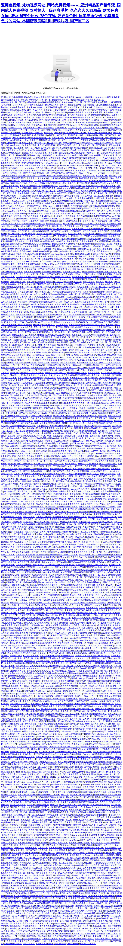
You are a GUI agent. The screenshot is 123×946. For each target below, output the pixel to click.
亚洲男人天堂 (46, 264)
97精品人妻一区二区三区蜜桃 (85, 307)
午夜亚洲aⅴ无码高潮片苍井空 (59, 742)
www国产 (55, 251)
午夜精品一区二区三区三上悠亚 (71, 608)
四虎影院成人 (99, 138)
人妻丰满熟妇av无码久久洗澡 (38, 357)
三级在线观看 (70, 216)
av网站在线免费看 (107, 160)
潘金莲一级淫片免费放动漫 (36, 385)
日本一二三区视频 (103, 426)
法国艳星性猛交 (105, 701)
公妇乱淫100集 (14, 494)
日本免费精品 (44, 431)
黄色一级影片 (20, 274)
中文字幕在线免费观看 (24, 320)
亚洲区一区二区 (105, 683)
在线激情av (64, 567)
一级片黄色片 (89, 557)
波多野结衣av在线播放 (77, 633)
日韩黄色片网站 (76, 843)
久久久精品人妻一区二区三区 (43, 191)
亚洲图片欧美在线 (56, 198)
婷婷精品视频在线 (57, 537)
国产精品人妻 (24, 307)
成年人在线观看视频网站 (58, 646)
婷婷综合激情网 (47, 552)
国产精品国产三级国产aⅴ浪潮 (106, 322)
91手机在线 (42, 256)
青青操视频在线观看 (94, 112)
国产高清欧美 (33, 239)
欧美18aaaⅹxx (110, 315)
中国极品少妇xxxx (15, 661)
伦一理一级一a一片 (16, 918)
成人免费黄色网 (96, 385)
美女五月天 (60, 615)
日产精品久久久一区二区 (66, 368)
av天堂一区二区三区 (65, 302)
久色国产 (35, 860)
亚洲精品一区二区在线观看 (44, 123)
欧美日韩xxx (58, 865)
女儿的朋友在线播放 (93, 115)
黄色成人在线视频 (56, 736)
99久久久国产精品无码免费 (20, 112)
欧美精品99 (66, 936)
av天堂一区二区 (87, 709)
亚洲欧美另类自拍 (18, 671)
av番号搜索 (53, 822)
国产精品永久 (72, 173)
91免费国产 (37, 901)
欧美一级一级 (62, 246)
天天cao (9, 896)
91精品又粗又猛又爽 (48, 762)
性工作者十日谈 (111, 671)
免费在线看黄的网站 (50, 906)
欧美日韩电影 (56, 691)
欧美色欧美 (83, 661)
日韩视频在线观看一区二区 (93, 688)
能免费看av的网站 (50, 186)
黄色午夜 (31, 340)
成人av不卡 (22, 150)
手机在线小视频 (89, 734)
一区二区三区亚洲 (18, 201)
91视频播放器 (89, 234)
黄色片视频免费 (52, 105)
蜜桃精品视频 (87, 886)
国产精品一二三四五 (13, 517)
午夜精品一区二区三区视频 (81, 168)
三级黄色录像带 (87, 241)
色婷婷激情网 (77, 739)
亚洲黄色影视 (20, 779)
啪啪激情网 (96, 784)
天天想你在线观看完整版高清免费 (94, 355)
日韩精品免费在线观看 (68, 507)
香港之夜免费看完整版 (27, 795)
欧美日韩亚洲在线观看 (20, 191)
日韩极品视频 (60, 512)
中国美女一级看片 (78, 408)
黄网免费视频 (31, 724)
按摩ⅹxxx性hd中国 (80, 365)
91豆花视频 (77, 787)
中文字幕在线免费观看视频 (33, 163)
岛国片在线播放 (78, 443)
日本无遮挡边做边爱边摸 (35, 395)
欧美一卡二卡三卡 (109, 289)
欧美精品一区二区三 (21, 499)
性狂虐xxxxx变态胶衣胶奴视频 (82, 562)
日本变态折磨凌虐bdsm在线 (58, 838)
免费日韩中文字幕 (90, 261)
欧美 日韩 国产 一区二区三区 (26, 509)
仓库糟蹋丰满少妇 (9, 817)
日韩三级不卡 (58, 138)
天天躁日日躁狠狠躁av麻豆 (67, 254)
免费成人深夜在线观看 (107, 272)
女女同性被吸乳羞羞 (17, 683)
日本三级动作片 (107, 757)
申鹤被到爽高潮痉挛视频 (50, 102)
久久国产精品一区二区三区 (92, 196)
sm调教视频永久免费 (69, 522)
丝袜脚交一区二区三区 (19, 130)
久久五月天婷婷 (19, 256)
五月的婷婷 (103, 431)
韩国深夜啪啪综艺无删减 (58, 438)
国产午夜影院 (46, 239)
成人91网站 (83, 368)
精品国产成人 (110, 411)
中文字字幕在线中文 (66, 123)
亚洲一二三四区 (52, 651)
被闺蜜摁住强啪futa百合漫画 (108, 913)
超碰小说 (53, 405)
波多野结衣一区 (75, 347)
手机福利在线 (69, 130)
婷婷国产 (79, 327)
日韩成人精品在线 (69, 150)
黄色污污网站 (104, 231)
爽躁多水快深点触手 (31, 337)
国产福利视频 (99, 330)
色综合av (26, 365)
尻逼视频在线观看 (109, 769)
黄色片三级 (67, 400)
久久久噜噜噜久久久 (35, 507)
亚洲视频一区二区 (105, 585)
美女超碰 (104, 901)
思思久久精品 (37, 721)
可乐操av (110, 325)
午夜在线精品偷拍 (77, 383)
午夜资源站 (56, 501)
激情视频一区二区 (110, 375)
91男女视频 (107, 428)
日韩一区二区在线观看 (36, 815)
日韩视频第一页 (13, 580)
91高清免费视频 (25, 229)
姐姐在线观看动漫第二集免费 (22, 560)
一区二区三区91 (58, 481)
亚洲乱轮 (92, 370)
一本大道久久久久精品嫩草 (27, 264)
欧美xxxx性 (104, 261)
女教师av (12, 572)
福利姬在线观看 (93, 587)
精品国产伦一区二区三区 (56, 135)
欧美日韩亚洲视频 (81, 451)
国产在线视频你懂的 (110, 438)
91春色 (52, 340)
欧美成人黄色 (7, 779)
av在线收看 (6, 269)
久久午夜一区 (43, 446)
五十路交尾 (9, 529)
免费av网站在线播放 (22, 171)
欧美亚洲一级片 (77, 438)
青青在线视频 (115, 716)
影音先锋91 (115, 830)
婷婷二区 (10, 206)
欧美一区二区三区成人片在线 (22, 501)
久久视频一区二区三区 (108, 309)
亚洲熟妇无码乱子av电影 (101, 254)
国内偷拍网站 (66, 870)
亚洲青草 (84, 418)
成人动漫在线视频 (27, 418)
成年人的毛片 (101, 628)
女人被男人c (16, 939)
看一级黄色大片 (24, 575)
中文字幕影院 (76, 494)
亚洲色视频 (112, 668)
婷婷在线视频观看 (105, 370)
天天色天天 (41, 350)
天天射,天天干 (21, 206)
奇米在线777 (74, 140)
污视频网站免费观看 (46, 724)
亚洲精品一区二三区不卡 (19, 231)
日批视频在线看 (50, 459)
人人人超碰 (77, 491)
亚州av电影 (19, 363)
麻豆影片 (95, 120)
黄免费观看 (11, 143)
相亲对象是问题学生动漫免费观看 (31, 827)
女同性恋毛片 (81, 370)
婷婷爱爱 (55, 363)
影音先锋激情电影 (108, 474)
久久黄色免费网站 (42, 623)
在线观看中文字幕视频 (94, 446)
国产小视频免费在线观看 (50, 120)
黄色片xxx (90, 441)
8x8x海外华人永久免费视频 (36, 855)
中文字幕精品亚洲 (86, 198)
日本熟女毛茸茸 (28, 486)
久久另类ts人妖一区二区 (100, 615)
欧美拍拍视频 (105, 284)
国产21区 (42, 759)
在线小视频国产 (19, 456)
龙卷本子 (110, 198)
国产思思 (87, 810)
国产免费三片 (18, 777)
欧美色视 (80, 239)
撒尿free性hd (43, 208)
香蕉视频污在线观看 (57, 153)
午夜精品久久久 (15, 128)
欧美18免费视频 (99, 183)
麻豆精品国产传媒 (111, 843)
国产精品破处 (73, 178)
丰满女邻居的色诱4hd (108, 532)
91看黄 (53, 380)
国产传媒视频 (93, 539)
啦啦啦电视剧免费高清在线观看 (94, 570)
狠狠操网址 (36, 562)
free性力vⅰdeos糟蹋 (25, 464)
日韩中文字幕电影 (105, 390)
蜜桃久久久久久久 (49, 562)
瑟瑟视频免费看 (49, 188)
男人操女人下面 (57, 464)
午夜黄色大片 (66, 726)
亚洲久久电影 (112, 934)
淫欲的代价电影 (20, 340)
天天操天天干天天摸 (19, 830)
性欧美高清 (56, 784)
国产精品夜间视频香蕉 (28, 643)
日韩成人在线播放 (44, 757)
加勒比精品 (74, 158)
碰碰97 (59, 557)
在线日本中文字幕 (29, 688)
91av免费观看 (102, 213)
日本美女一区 (56, 694)
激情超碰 (73, 211)
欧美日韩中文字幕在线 (25, 555)
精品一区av (116, 524)
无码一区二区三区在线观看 (32, 373)
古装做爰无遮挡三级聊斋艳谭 (30, 378)
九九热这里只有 (101, 398)
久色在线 (55, 605)
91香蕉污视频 (99, 592)
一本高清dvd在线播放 (42, 249)
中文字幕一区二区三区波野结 (78, 294)
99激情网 (14, 446)
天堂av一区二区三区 (54, 282)
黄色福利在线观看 (22, 466)
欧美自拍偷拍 (43, 630)
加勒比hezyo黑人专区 (51, 618)
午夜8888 (95, 757)
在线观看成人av (75, 234)
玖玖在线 (58, 143)
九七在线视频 (73, 944)
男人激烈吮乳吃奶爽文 (42, 117)
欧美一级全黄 (29, 812)
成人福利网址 (61, 304)
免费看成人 (101, 562)
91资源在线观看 (99, 347)
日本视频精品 (87, 107)
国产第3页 (44, 764)
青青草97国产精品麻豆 (42, 908)
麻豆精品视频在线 (31, 656)
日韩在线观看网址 (80, 312)
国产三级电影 (20, 726)
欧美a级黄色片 (48, 325)
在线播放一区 (71, 736)
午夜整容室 (9, 241)
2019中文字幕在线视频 (109, 860)
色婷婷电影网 (16, 236)
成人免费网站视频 (81, 413)
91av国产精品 (64, 911)
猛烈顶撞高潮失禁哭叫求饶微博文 (22, 178)
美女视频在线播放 (48, 408)
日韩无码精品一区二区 (103, 244)
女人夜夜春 (61, 560)
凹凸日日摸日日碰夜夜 (97, 891)
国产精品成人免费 (76, 499)
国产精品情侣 (71, 661)
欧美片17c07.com (25, 875)
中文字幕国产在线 (76, 724)
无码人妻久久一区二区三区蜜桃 (81, 496)
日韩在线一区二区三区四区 (98, 537)
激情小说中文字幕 (16, 380)
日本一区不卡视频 (29, 494)
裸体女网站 (43, 375)
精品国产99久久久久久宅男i (37, 453)
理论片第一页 (84, 352)
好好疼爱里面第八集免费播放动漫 (40, 241)
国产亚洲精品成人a (90, 421)
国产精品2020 (16, 656)
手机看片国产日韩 (53, 365)
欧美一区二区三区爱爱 (109, 342)
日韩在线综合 (42, 340)
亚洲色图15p (92, 206)
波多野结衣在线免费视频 (63, 148)
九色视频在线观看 (42, 196)
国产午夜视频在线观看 (11, 347)
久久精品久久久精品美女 (26, 277)
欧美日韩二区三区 (16, 168)
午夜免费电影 (27, 383)
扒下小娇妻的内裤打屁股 (78, 155)
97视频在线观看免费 (74, 585)
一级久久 (40, 923)
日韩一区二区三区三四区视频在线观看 (91, 102)
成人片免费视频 (90, 868)
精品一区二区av (86, 173)
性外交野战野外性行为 (89, 797)
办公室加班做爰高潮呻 (107, 466)
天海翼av (53, 208)
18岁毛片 (76, 625)
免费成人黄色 (115, 620)
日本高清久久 (67, 620)
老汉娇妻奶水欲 (57, 299)
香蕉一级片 (78, 426)
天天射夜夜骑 (36, 896)
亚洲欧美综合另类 (33, 259)
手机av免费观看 (43, 661)
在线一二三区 (49, 206)
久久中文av (115, 678)
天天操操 (50, 686)
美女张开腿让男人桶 (74, 269)
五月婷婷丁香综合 (109, 219)
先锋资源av (57, 249)
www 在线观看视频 (39, 158)
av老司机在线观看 (109, 544)
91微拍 (108, 196)
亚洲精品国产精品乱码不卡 (22, 135)
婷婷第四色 (61, 241)
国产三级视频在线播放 (68, 145)
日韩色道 (58, 337)
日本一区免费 (116, 486)
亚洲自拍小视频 (24, 125)
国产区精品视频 (49, 171)
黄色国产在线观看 (76, 115)
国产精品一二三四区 (69, 638)
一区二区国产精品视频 (29, 423)
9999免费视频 (95, 155)
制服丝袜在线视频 (30, 853)
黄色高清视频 (78, 279)
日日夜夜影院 (62, 688)
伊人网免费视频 (114, 277)
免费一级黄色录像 (57, 426)
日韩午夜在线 (93, 474)
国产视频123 (97, 229)
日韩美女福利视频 (61, 603)
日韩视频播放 (105, 206)
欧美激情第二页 (59, 757)
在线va (32, 400)
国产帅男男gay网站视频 (16, 694)
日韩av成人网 (48, 347)
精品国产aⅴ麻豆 (52, 714)
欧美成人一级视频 (12, 577)
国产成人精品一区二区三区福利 (94, 883)
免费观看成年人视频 (82, 400)
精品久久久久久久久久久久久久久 (65, 504)
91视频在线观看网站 (53, 130)
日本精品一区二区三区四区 (31, 600)
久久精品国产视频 (73, 421)
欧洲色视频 (61, 155)
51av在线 (22, 774)
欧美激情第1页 (22, 666)
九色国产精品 (85, 120)
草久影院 (75, 355)
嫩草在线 (22, 304)
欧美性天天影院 (89, 272)
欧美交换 (61, 269)
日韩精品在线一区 (29, 696)
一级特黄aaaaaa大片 (79, 181)
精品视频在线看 (43, 504)
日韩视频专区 (74, 267)
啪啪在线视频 (10, 421)
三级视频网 (26, 734)
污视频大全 (46, 244)
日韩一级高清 (92, 608)
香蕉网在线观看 (28, 448)
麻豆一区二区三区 (79, 931)
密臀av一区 (49, 332)
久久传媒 (37, 181)
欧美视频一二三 (53, 393)
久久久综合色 (58, 433)
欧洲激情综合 (51, 716)
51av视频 (25, 294)
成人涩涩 (28, 284)
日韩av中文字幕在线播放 (90, 219)
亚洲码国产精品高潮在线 (32, 577)
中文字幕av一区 (93, 153)
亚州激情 (84, 385)
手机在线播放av (61, 383)
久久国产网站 (61, 267)
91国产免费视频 (85, 486)
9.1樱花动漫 (99, 198)
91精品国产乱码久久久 (64, 259)
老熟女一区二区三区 (86, 256)
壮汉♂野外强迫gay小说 (62, 896)
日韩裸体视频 (20, 507)
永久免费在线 (75, 246)
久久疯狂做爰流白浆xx (76, 390)
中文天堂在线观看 (15, 628)
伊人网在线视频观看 (109, 491)
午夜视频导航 (18, 208)
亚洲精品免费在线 (105, 191)
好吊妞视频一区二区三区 (49, 795)
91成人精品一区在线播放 (12, 279)
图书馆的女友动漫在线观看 (100, 181)
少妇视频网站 (61, 110)
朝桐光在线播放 (106, 421)
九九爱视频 (22, 822)
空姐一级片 (64, 186)
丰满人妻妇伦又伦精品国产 (28, 880)
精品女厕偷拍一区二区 (41, 138)
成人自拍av (66, 365)
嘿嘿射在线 (81, 395)
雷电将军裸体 (44, 363)
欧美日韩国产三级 (47, 254)
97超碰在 (89, 297)
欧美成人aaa (37, 125)
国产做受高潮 (16, 701)
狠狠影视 (79, 769)
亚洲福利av (92, 646)
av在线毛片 (45, 858)
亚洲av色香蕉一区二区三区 (105, 504)
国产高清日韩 (24, 562)
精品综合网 (73, 671)
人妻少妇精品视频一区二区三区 (40, 678)
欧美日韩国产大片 (46, 193)
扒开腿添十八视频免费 (34, 335)
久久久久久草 (10, 219)
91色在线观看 (29, 944)
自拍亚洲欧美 (16, 140)
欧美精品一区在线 (78, 317)
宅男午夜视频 (63, 378)
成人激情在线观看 (29, 145)
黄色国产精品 (98, 759)
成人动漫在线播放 (51, 107)
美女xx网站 (92, 701)
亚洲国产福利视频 (24, 123)
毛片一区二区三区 (55, 759)
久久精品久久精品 (35, 456)
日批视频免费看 (63, 570)
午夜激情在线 (59, 527)
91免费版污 (17, 522)
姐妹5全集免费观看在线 (54, 600)
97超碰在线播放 (91, 135)
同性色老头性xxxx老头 (45, 168)
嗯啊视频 (40, 203)
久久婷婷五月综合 (106, 400)
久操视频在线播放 (50, 939)
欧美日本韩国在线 (105, 600)
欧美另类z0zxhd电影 (20, 585)
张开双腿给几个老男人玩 (68, 709)
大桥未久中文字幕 (35, 107)
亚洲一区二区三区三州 (73, 163)
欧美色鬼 (109, 282)
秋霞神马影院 (31, 380)
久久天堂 (30, 613)
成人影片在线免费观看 (76, 474)
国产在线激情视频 (9, 562)
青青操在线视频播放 (15, 259)
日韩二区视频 (79, 441)
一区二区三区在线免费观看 (25, 431)
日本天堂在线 (89, 176)
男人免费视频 (73, 241)
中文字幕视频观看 (64, 825)
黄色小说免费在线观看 (37, 150)
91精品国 (44, 413)
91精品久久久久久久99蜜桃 (67, 686)
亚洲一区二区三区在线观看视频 (60, 327)
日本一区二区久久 (35, 110)
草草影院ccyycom (34, 567)
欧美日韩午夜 (82, 529)
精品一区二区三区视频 (61, 355)
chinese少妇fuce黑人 (43, 292)
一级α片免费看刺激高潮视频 (35, 140)
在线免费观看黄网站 (91, 651)
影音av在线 (21, 110)
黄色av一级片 (29, 923)
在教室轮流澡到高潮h (21, 552)
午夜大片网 (109, 853)
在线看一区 (94, 357)
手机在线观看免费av (74, 299)
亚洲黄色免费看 (28, 709)
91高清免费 (66, 213)
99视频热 (54, 446)
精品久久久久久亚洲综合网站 (69, 188)
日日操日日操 (103, 734)
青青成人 (5, 342)
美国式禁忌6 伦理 (47, 302)
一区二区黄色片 (41, 320)
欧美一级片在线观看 (73, 282)
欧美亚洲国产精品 (100, 476)
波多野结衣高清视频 (112, 148)
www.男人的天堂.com (21, 138)
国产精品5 (10, 110)
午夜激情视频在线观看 (44, 383)
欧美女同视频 (90, 726)
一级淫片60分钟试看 (66, 171)
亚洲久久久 (99, 107)
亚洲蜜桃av (49, 110)
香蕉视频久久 (10, 575)
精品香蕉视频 (68, 370)
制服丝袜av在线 (13, 688)
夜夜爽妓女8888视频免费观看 (26, 408)
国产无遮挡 (47, 744)
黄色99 (60, 191)
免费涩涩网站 (82, 130)
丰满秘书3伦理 (54, 160)
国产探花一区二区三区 (57, 496)
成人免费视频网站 (102, 241)
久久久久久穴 (98, 302)
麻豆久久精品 (55, 534)
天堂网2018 (68, 640)
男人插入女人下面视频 (70, 107)
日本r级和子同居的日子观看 (70, 208)
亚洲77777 (64, 595)
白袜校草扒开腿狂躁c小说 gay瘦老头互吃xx (19, 226)
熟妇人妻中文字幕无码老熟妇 (75, 597)
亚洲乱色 (110, 330)
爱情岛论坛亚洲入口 (97, 653)
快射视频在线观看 (31, 216)
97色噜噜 (10, 757)
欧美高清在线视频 (14, 246)
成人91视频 (6, 800)
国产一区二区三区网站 (11, 133)
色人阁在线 (89, 426)
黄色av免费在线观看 (35, 441)
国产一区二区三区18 (72, 628)
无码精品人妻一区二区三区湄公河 (93, 145)
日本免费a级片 (108, 155)
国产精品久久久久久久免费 (96, 706)
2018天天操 (85, 254)
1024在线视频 (94, 736)
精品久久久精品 (32, 532)
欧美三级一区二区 (101, 486)
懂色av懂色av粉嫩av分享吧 (80, 360)
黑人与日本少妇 (96, 365)
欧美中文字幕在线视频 (83, 547)
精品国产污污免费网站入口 (56, 203)
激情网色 (113, 176)
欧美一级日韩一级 (64, 423)
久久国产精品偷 (36, 830)
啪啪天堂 (62, 590)
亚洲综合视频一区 (52, 721)
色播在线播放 (32, 102)
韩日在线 (99, 128)
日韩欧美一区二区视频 (14, 148)
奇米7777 (82, 464)
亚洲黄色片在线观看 (71, 886)
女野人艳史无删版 (52, 840)
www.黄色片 (28, 279)
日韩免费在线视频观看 (75, 481)
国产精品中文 (49, 868)
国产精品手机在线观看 (33, 471)
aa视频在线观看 (73, 792)
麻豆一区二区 (102, 176)
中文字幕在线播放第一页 (61, 623)
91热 (12, 691)
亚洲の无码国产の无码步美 (70, 221)
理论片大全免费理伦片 (58, 850)
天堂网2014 (70, 615)
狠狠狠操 (5, 102)
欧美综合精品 (87, 398)
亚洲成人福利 (67, 479)
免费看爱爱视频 (35, 206)
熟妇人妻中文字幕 (47, 752)
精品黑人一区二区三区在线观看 (28, 529)
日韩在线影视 (43, 469)
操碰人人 (87, 221)
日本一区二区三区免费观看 (39, 479)
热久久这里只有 (61, 330)
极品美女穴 (30, 777)
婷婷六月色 (6, 681)
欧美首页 (97, 380)
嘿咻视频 (97, 246)
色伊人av (54, 805)
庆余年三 (29, 878)
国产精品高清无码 (61, 875)
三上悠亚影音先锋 (62, 236)
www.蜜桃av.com (74, 165)
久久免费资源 (111, 759)
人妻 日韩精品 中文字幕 (30, 484)
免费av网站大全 (113, 224)
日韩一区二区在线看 (34, 287)
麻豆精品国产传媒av (52, 456)
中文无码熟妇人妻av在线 (32, 133)
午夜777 (69, 426)
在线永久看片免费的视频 (104, 168)
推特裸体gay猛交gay (44, 236)
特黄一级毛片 (25, 908)
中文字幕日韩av (34, 744)
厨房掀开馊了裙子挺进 (69, 790)
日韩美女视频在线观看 (44, 267)
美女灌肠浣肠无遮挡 (19, 496)
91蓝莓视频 (94, 681)
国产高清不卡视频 (72, 196)
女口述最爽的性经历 (51, 802)
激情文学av (14, 373)
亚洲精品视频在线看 (109, 120)
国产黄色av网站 (109, 203)
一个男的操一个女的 (11, 648)
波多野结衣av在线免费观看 (58, 931)
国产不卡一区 (46, 261)
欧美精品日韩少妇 (72, 191)
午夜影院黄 (43, 848)
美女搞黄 (103, 416)
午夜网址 (82, 630)
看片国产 (100, 441)
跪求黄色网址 (108, 436)
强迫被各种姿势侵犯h (84, 605)
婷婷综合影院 (89, 282)
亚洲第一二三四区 (53, 466)
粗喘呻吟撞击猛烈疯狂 (104, 297)
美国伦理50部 (46, 527)
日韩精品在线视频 (51, 287)
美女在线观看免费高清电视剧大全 (16, 731)
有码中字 (102, 608)
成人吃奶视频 (93, 800)
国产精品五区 (51, 507)
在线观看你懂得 (59, 418)
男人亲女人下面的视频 (14, 714)
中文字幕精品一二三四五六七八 (71, 489)
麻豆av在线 (87, 246)
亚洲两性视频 (71, 352)
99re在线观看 (89, 913)
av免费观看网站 (37, 368)
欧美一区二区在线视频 (59, 514)
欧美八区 (29, 148)
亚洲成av (115, 201)
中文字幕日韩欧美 (35, 459)
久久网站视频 (54, 150)
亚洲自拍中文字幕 (61, 494)
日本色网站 (56, 767)
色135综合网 (61, 112)
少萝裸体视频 (68, 769)
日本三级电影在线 (70, 120)
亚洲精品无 (91, 390)
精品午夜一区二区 (107, 307)
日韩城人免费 (85, 332)
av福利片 (66, 231)
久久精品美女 (90, 479)
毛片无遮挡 (41, 176)
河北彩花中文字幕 (40, 534)
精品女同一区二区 (78, 186)
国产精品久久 (105, 123)
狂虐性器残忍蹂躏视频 (85, 509)
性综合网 (51, 560)
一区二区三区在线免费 (105, 368)
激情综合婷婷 (18, 385)
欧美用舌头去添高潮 (69, 802)
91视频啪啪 (93, 378)
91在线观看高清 (24, 117)
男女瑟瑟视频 (58, 476)
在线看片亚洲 (115, 565)
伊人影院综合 (68, 160)
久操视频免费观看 (40, 575)
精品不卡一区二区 (67, 509)
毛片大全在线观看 (100, 221)
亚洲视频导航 (57, 431)
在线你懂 (111, 304)
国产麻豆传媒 (49, 570)
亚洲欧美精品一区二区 (87, 613)
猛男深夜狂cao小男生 (72, 272)
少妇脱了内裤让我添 (13, 471)
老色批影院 (80, 873)
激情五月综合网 (41, 843)
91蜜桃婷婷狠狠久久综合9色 (104, 507)
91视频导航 (29, 840)
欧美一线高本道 (21, 729)
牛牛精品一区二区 (110, 840)
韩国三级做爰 (82, 289)
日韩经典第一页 (74, 110)
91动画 (89, 832)
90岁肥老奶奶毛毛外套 (33, 128)
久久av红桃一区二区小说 (15, 239)
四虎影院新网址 (75, 105)
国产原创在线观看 (54, 774)
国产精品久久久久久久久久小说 (25, 390)
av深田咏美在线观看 (49, 918)
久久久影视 (15, 696)
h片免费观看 (104, 201)
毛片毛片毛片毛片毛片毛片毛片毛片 (38, 461)
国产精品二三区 (87, 461)
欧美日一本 (66, 618)
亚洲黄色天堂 (7, 320)
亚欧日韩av (35, 198)
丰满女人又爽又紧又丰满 (97, 565)
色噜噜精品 (77, 335)
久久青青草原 (15, 337)
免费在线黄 (19, 203)
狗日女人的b (86, 138)
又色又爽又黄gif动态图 (63, 916)
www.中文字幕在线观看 (34, 105)
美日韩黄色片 (102, 256)
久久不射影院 (62, 325)
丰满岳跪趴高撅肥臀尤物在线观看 (16, 489)
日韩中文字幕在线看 (46, 542)
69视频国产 (6, 916)
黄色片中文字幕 (84, 453)
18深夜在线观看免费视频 (33, 173)
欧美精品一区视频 (16, 284)
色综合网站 (98, 898)
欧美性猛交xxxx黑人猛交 (107, 812)
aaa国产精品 (48, 128)
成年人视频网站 (108, 835)
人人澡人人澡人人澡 (53, 640)
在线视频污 (36, 941)
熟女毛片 (102, 277)
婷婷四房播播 (105, 858)
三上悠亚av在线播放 (52, 769)
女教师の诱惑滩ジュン (16, 433)
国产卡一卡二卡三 (108, 208)
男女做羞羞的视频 (66, 656)
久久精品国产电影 (78, 603)
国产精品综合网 (60, 234)
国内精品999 (71, 908)
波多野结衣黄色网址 (62, 229)
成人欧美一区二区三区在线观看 (21, 234)
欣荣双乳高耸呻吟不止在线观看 (63, 448)
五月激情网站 (106, 800)
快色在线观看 (31, 363)
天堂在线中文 (110, 112)
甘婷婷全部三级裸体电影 (98, 643)
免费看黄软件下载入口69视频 (105, 618)
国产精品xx (44, 810)
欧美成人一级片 (96, 315)
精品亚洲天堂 (97, 411)
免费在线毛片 (18, 335)
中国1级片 (39, 840)
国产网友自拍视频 (40, 863)
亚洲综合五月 (92, 464)
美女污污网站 (67, 572)
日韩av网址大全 (93, 544)
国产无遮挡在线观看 (26, 590)
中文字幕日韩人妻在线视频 (70, 405)
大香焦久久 (106, 582)
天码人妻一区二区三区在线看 (92, 686)
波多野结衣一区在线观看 (28, 302)
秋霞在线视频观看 (24, 547)
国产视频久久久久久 (110, 246)
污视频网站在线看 (32, 628)
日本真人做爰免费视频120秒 (100, 133)
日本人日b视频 (36, 592)
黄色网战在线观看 (16, 453)
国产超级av (34, 663)
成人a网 (86, 719)
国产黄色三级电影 (21, 198)
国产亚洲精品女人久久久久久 (91, 699)
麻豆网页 (97, 405)
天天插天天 (54, 385)
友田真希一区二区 (9, 832)
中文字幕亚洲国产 (20, 221)
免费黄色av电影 (109, 383)
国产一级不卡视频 (51, 726)
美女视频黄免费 (60, 115)
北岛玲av (86, 292)
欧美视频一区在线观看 (14, 165)
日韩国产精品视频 (9, 527)
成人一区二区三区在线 (107, 739)
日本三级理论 (53, 547)
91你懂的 (70, 264)
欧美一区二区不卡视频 (82, 936)
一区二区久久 (113, 496)
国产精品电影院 (32, 120)
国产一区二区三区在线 (87, 231)
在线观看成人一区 (85, 322)
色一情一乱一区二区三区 (21, 332)
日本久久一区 (26, 297)
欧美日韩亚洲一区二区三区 (17, 413)
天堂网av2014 (31, 512)
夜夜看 (94, 893)
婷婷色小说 (74, 883)
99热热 (56, 790)
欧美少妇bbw (113, 562)
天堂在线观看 (43, 792)
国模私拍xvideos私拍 (110, 388)
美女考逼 (31, 176)
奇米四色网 (110, 441)
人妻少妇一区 (38, 565)
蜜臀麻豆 (18, 873)
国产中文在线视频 (101, 110)
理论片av (107, 115)
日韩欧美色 (38, 595)
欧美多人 (81, 544)
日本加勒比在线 (31, 810)
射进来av (90, 903)
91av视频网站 (87, 143)
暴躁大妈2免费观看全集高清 (42, 428)
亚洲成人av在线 (63, 587)
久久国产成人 (99, 350)
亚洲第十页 (104, 678)
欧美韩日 (14, 891)
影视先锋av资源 (98, 827)
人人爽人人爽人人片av (18, 211)
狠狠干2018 (28, 514)
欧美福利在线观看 (88, 158)
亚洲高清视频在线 (20, 400)
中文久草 (47, 577)
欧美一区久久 (55, 375)
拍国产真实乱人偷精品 (95, 772)
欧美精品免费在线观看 (77, 373)
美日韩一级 (43, 580)
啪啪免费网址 (95, 289)
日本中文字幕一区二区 (89, 638)
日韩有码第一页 (93, 623)
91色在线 (101, 267)
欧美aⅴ (34, 193)
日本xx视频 (23, 891)
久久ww (113, 643)
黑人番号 (51, 888)
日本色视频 (98, 731)
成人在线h (87, 347)
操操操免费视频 (41, 514)
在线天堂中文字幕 (92, 769)
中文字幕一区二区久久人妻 (94, 224)
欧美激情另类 (92, 123)
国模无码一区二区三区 (63, 416)
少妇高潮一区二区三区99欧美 (29, 360)
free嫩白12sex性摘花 (15, 120)
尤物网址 (105, 916)
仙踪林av (90, 304)
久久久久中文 (58, 239)
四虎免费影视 (61, 128)
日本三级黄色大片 (25, 635)
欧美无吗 (96, 491)
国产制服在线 (113, 777)
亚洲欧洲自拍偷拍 (87, 575)
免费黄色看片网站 (41, 464)
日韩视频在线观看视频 (36, 201)
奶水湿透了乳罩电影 (109, 153)
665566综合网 (14, 486)
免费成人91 (110, 534)
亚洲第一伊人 (84, 757)
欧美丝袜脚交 (40, 317)
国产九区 (35, 552)
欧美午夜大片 (14, 383)
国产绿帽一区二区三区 (75, 537)
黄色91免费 (15, 244)
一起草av (32, 792)
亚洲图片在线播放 (67, 681)
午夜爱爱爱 (48, 529)
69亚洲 (37, 148)
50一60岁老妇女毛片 (39, 294)
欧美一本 (39, 777)
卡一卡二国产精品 (97, 817)
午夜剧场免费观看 (33, 165)
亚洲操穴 (32, 630)
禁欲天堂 (14, 643)
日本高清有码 (89, 595)
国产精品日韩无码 (97, 661)
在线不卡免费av (103, 469)
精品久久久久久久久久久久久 (37, 403)
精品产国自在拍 (94, 704)
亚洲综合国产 (87, 337)
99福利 (59, 315)
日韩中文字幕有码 (105, 274)
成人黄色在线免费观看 (61, 277)
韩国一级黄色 (72, 699)
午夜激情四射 (29, 236)
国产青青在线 (18, 269)
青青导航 (22, 176)
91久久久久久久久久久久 (43, 297)
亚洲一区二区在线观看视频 (23, 597)
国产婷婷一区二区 (62, 678)
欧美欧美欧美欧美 (24, 835)
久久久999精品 (10, 860)
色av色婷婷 (15, 145)
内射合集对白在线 (51, 595)
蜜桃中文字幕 (92, 481)
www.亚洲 (75, 125)
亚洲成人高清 (101, 234)
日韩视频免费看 (115, 792)
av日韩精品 (30, 168)
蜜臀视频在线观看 (85, 845)
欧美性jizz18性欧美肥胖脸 (60, 941)
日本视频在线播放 (58, 178)
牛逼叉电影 (36, 704)
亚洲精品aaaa (74, 325)
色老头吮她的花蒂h (63, 830)
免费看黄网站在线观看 (67, 845)
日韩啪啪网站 (16, 309)
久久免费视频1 (41, 153)
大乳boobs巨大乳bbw (15, 411)
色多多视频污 (14, 736)
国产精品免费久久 (44, 544)
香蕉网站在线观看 (44, 234)
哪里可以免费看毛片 (99, 620)
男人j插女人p (19, 815)
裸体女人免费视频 (49, 709)
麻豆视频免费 (89, 105)
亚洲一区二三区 (9, 880)
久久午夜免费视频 (83, 302)
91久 (20, 587)
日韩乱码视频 (75, 688)
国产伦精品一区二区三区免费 (106, 193)
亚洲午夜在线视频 (56, 294)
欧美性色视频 (17, 352)
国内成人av (28, 267)
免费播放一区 (58, 117)
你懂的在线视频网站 (13, 504)
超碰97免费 (18, 105)
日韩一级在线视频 (93, 880)
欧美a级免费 (111, 686)
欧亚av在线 (36, 171)
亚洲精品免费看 (63, 125)
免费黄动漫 (70, 226)
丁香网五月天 (54, 256)
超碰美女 (84, 625)
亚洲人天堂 (109, 128)
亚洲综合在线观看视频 (31, 825)
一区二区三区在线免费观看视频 (61, 395)
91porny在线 (111, 292)
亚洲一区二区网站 (82, 620)
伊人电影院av (61, 582)
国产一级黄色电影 (65, 779)
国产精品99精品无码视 (89, 802)
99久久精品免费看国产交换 (61, 451)
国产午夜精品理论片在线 (70, 651)
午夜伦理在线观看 (25, 143)
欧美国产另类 (80, 148)
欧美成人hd (92, 878)
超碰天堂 (90, 630)
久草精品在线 (76, 595)
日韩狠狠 (37, 325)
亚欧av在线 (82, 800)
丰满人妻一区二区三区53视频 (88, 264)
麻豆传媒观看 (111, 446)
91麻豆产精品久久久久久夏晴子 (44, 585)
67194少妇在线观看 (12, 153)
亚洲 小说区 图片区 (25, 572)
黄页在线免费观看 (76, 112)
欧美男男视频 (24, 193)
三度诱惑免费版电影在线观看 (93, 140)
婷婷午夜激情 (45, 226)
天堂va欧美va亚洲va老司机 (51, 216)
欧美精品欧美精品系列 (24, 691)
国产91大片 (109, 327)
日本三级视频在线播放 (34, 714)
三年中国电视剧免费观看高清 (14, 651)
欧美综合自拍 (51, 673)
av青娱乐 (12, 827)
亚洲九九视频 (109, 405)
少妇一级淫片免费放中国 (102, 294)
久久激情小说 (20, 459)
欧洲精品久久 (107, 666)
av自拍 (92, 625)
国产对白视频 (59, 390)
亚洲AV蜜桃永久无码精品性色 (31, 608)
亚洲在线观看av (80, 423)
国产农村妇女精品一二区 (30, 186)
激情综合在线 (73, 673)
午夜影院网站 (57, 196)
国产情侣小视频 (45, 494)
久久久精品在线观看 (108, 378)
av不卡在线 (15, 294)
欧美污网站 (116, 509)
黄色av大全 (88, 405)
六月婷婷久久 (26, 863)
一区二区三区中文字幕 (50, 663)
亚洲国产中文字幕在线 (110, 623)
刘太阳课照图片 (115, 102)
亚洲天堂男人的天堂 (45, 944)
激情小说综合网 (32, 749)
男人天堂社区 (63, 408)
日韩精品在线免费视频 (14, 287)
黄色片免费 (70, 239)
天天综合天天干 (66, 822)
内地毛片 (118, 646)
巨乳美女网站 (114, 234)
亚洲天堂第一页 (13, 605)
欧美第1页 (48, 133)
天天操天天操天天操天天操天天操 (67, 292)
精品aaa (43, 198)
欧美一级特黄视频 (40, 405)
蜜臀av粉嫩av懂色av (20, 800)
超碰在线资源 (79, 572)
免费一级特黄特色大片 (96, 448)
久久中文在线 (68, 102)
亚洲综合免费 (28, 153)
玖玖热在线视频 (13, 618)
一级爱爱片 (91, 251)
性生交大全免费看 (72, 759)
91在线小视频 (75, 203)
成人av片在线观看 (20, 916)
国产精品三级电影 (56, 352)
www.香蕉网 (37, 332)
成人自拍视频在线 (49, 165)
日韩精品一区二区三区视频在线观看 (21, 582)
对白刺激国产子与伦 (60, 858)
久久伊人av (27, 701)
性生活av (5, 337)
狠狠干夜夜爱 (83, 436)
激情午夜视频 (94, 633)
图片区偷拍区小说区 (113, 302)
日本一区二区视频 (63, 787)
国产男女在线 (61, 461)
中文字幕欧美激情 (68, 363)
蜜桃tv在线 (67, 224)
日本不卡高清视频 (68, 256)
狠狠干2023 (63, 883)
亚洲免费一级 (33, 155)
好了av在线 (52, 201)
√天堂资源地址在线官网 (14, 357)
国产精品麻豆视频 (35, 213)
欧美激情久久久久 (46, 304)
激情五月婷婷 (78, 772)
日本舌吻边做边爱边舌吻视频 (47, 572)
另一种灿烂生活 (93, 388)
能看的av (19, 911)
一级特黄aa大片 (22, 428)
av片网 (118, 539)
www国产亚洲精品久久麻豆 (106, 605)
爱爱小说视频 (20, 213)
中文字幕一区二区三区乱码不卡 (36, 370)
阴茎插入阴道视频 (24, 315)
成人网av (12, 921)
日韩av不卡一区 (36, 130)
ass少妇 (63, 605)
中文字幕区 (47, 433)
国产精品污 (97, 117)
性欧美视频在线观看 (90, 165)
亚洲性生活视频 (106, 522)
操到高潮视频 (14, 451)
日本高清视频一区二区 (58, 158)
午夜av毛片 (6, 552)
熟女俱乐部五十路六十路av (89, 150)
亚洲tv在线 (8, 213)
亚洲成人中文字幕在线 (38, 183)
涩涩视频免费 (68, 878)
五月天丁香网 (99, 173)
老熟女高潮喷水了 (107, 676)
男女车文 (112, 443)
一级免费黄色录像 (84, 249)
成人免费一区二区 (105, 923)
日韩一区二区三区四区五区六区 (102, 312)
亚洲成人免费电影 (29, 375)
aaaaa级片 (107, 501)
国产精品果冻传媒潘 (90, 747)
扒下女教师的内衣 (63, 312)
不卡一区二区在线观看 (107, 158)
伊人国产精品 (90, 739)
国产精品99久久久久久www (29, 436)
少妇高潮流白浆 (30, 926)
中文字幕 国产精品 (64, 542)
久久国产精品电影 (102, 337)
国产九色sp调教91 (16, 299)
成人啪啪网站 (29, 873)
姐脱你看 (117, 549)
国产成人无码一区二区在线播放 (63, 630)
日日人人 (92, 918)
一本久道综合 (19, 759)
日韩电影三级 (70, 436)
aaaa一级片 (45, 625)
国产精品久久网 (19, 668)
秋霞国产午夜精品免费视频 (40, 916)
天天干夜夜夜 (31, 848)
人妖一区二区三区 (69, 663)
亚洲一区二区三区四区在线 (50, 398)
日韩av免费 (14, 850)
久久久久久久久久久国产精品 (55, 360)
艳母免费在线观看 (89, 191)
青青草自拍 (86, 759)
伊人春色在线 (49, 345)
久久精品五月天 (75, 128)
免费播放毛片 (42, 448)
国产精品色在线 (83, 782)
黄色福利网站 (28, 317)
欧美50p (63, 105)
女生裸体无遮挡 (17, 403)
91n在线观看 (54, 747)
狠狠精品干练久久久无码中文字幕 (75, 393)
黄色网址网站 (58, 226)
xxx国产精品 (9, 360)
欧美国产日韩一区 (27, 615)
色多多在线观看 (37, 365)
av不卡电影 (92, 171)
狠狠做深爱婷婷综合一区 (74, 691)
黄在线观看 (15, 476)
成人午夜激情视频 (84, 216)
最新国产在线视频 (74, 527)
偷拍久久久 (115, 471)
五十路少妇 (46, 148)
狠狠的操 (5, 542)
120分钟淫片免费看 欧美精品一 (61, 289)
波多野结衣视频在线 (102, 216)
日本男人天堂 (72, 600)
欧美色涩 (102, 489)
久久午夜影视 (33, 274)
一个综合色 (81, 565)
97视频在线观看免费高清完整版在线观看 (79, 309)
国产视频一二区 (48, 112)
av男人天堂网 (78, 469)
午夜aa (61, 928)
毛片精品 (32, 211)
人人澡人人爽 (81, 160)
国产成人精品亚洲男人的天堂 (80, 549)
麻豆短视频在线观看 (104, 459)
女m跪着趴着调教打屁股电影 (37, 299)
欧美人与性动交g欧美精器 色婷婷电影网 (64, 176)
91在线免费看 (6, 623)
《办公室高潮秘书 (25, 196)
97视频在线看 (35, 681)
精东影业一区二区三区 (92, 203)
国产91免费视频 (96, 418)
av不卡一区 (40, 613)
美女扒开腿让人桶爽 (34, 345)
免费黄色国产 (87, 504)
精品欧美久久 (31, 883)
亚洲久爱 (48, 416)
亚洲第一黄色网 (96, 552)
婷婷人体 (18, 216)
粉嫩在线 (30, 282)
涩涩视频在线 (26, 251)
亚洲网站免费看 (37, 466)
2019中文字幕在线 (18, 107)
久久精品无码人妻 (62, 193)
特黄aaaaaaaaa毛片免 (92, 484)
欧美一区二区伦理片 (71, 337)
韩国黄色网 (80, 251)
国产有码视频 (7, 726)
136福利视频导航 (47, 155)
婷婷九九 (100, 282)
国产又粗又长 (12, 838)
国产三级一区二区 (98, 226)
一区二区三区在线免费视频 (62, 704)
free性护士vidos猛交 (71, 143)
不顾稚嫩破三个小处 (79, 378)
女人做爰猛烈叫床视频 (110, 340)
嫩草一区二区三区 (17, 102)
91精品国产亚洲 (42, 805)
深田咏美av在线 (13, 181)
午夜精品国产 (16, 438)
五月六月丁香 (112, 173)
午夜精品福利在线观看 (33, 309)
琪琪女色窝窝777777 (27, 469)
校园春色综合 (107, 658)
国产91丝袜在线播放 (78, 517)
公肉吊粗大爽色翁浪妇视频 (107, 105)
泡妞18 (80, 663)
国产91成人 (43, 747)
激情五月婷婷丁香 (77, 388)
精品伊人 (94, 416)
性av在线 (55, 754)
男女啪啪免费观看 (97, 413)
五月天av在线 (62, 340)
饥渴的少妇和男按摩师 (68, 716)
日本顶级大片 (43, 426)
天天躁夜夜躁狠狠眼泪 (94, 163)
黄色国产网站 (101, 269)
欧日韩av (12, 125)
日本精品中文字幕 (51, 772)
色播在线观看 (88, 628)
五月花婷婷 (112, 226)
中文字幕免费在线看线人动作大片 (35, 605)
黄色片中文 (101, 496)
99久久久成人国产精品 (96, 603)
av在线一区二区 (11, 418)
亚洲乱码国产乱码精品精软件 (39, 115)
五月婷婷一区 (44, 380)
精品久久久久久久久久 (103, 360)
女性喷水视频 (47, 648)
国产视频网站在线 (72, 138)
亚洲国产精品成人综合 (40, 499)
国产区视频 (99, 671)
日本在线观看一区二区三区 (75, 133)
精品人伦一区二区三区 (68, 555)
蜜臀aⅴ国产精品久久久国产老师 (85, 342)
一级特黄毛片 (94, 908)
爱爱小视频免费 (92, 724)
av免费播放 (7, 105)
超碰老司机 (52, 911)
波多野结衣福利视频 (71, 398)
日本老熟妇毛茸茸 (36, 221)
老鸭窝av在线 (85, 507)
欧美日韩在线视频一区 (52, 272)
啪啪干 (92, 368)
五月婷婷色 (20, 241)
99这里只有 (79, 916)
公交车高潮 (87, 110)
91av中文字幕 (46, 390)
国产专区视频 (83, 363)
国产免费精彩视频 (94, 383)
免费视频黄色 (24, 832)
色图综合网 (85, 125)
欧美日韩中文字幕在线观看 (59, 491)
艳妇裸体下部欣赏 (88, 944)
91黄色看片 (6, 522)
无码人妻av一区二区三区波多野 (36, 754)
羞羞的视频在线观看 (46, 688)
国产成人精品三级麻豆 (72, 534)
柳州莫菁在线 (49, 557)
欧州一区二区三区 (29, 580)
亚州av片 (31, 350)
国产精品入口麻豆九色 (96, 572)
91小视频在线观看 (93, 239)
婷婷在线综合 (20, 115)
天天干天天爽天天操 (104, 595)
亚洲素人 (52, 489)
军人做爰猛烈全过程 (87, 211)
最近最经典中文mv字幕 (104, 143)
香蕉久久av (42, 911)
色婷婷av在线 (52, 350)
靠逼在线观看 (101, 304)
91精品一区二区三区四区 (19, 711)
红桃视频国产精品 (66, 446)
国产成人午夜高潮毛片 (74, 428)
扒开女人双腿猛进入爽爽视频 (28, 188)
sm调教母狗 (98, 610)
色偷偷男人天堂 (9, 150)
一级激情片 (28, 522)
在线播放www (52, 891)
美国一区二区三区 (107, 135)
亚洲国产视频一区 (77, 340)
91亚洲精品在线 (43, 501)
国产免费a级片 (56, 835)
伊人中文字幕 (73, 512)
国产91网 (8, 198)
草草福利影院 (97, 393)
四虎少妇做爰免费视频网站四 (71, 201)
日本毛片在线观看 (105, 646)
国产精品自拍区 (35, 772)
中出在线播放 (50, 378)
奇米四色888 (56, 403)
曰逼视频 (22, 769)
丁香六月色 (73, 411)
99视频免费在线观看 (45, 486)
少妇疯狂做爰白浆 (104, 625)
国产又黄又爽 (97, 560)
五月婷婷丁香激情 (35, 726)
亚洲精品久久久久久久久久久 (63, 322)
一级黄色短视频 (23, 888)
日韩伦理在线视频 (18, 716)
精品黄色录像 (53, 797)
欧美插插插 (75, 514)
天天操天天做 (27, 181)
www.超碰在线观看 (9, 176)
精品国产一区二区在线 (58, 140)
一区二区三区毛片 (105, 721)
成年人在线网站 (32, 764)
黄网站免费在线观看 (41, 251)
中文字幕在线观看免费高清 (25, 638)
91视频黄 (62, 165)
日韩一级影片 (114, 928)
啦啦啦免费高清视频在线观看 (78, 117)
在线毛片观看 (79, 853)
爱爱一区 (35, 261)
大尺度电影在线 (13, 327)
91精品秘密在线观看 (82, 870)
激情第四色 (75, 749)
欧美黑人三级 (16, 173)
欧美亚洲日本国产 (87, 456)
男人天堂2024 (61, 552)
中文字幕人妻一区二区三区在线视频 (40, 269)
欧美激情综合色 (111, 610)
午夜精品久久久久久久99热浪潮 (56, 181)
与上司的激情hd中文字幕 (17, 792)
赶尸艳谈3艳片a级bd (58, 183)
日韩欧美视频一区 (16, 764)
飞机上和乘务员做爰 (83, 433)
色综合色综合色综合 (65, 345)
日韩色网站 (72, 757)
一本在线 (65, 795)
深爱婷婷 (27, 443)
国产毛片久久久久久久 (106, 251)
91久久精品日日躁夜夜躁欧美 (75, 315)
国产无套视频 (113, 608)
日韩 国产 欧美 (112, 350)
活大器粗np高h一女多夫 (105, 259)
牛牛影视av (52, 590)
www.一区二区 (25, 595)
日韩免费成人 (16, 370)
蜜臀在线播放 (25, 928)
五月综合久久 (91, 279)
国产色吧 (5, 236)
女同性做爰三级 (91, 678)
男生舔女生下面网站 (80, 744)
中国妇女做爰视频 (84, 244)
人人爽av (43, 160)
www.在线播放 (59, 264)
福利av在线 (65, 921)
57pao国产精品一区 (54, 163)
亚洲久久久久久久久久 (82, 618)
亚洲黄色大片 (62, 168)
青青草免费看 (60, 944)
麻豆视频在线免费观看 (59, 855)
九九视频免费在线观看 (33, 557)
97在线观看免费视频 (35, 716)
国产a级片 (101, 211)
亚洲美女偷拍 (80, 704)
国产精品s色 (41, 620)
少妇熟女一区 (114, 476)
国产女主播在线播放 (76, 153)
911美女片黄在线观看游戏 (96, 499)
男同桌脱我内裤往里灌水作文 (89, 375)
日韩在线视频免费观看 (42, 229)
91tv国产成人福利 (66, 274)
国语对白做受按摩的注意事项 (96, 188)
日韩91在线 (42, 736)
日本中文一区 (64, 484)
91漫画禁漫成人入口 (87, 600)
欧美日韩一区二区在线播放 (79, 183)
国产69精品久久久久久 (98, 130)
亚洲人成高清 (112, 661)
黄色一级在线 (40, 327)
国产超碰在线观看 (105, 171)
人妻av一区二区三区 (48, 274)
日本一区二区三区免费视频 (65, 544)
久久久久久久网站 (29, 476)
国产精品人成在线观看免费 (88, 582)
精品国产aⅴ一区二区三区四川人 (57, 592)
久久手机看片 (16, 160)
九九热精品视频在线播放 (71, 754)
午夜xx (111, 178)
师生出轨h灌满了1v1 (91, 527)
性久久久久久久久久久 (93, 327)
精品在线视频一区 (78, 643)
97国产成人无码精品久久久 (45, 701)
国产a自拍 (31, 256)
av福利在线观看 (37, 231)
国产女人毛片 (68, 466)
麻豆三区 (27, 721)
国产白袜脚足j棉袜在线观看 (84, 213)
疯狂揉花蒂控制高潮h (58, 575)
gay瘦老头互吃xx (8, 931)
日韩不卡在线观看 (52, 213)
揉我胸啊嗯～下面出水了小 (75, 284)
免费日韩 (88, 299)
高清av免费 (90, 469)
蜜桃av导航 (81, 123)
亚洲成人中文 (77, 678)
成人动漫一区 (71, 198)
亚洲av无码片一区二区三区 (66, 332)
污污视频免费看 (15, 443)
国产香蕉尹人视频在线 (85, 259)
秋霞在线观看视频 (78, 646)
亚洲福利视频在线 (18, 282)
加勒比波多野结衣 (47, 423)
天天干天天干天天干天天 (28, 527)
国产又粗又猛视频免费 (103, 249)
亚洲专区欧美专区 (50, 219)
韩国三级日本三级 (30, 254)
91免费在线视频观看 (48, 656)
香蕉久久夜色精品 (32, 625)
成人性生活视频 (83, 226)
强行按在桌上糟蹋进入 (50, 683)
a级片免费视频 (82, 615)
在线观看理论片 (11, 307)
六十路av (36, 112)
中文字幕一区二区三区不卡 (16, 491)
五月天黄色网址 (63, 443)
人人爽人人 (81, 171)
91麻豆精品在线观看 (19, 183)
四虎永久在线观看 (47, 246)
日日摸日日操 (31, 208)
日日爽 (73, 231)
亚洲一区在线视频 (12, 825)
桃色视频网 (39, 135)
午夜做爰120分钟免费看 (85, 345)
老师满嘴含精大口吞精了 (60, 519)
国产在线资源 (10, 117)
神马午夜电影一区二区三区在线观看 (52, 211)
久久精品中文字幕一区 (30, 648)
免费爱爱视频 (48, 259)
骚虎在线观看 (108, 784)
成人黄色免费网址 (31, 246)
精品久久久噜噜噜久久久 (15, 350)
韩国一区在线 (87, 635)
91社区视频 (66, 721)
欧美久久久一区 (64, 279)
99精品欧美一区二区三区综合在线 (69, 297)
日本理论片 (15, 375)
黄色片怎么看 (112, 597)
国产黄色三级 (115, 130)
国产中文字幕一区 (32, 342)
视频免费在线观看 (88, 267)
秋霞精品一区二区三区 (44, 143)
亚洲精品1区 (93, 160)
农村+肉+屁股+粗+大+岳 (37, 537)
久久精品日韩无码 (22, 261)
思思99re (21, 613)
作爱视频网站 (23, 219)
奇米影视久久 (30, 911)
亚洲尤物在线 (49, 125)
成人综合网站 (86, 380)
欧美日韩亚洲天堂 (31, 160)
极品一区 (53, 843)
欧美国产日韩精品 (54, 224)
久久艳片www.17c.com (70, 840)
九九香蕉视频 (83, 287)
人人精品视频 (69, 249)
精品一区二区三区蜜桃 (105, 542)
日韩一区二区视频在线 (55, 173)
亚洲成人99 (89, 269)
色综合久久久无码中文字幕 (13, 322)
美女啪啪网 (25, 706)
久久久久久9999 (89, 335)
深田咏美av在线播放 (32, 272)
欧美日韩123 (35, 219)
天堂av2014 (82, 736)
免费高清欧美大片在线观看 (64, 244)
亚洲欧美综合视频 (50, 901)
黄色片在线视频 (93, 340)
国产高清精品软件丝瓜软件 (109, 878)
